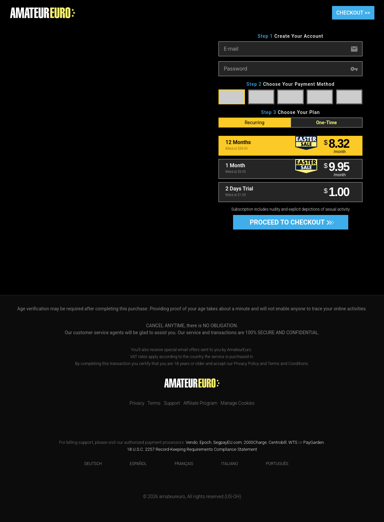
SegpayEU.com (227, 442)
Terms (154, 403)
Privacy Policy (246, 363)
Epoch (206, 442)
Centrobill (277, 442)
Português (273, 463)
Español (134, 463)
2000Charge (255, 442)
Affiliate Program (200, 403)
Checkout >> (353, 13)
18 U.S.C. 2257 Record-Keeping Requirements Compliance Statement (192, 449)
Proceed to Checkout (290, 222)
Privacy (136, 403)
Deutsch (89, 463)
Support (172, 403)
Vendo (192, 442)
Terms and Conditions (288, 363)
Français (179, 463)
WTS (292, 442)
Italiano (225, 463)
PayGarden (313, 442)
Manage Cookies (237, 403)
